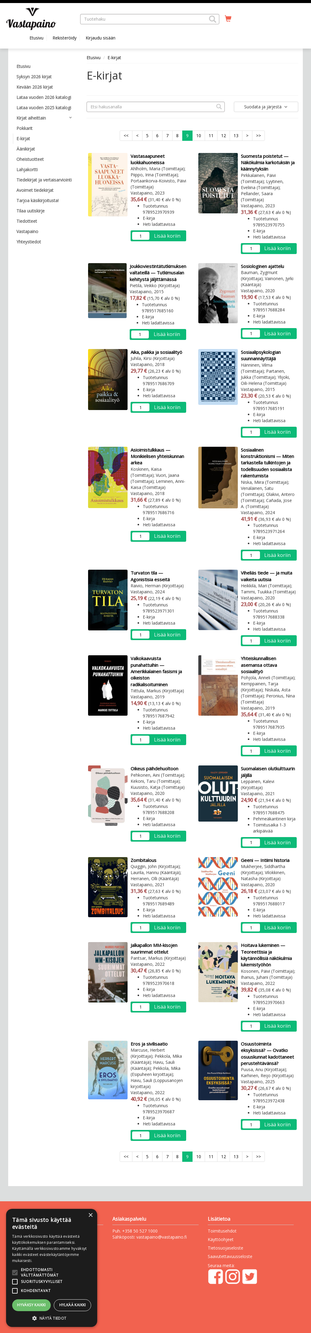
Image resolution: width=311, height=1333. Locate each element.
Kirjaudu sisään (100, 38)
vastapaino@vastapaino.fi (161, 1237)
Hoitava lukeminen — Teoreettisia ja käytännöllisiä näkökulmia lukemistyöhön (266, 955)
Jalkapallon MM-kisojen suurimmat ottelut (154, 948)
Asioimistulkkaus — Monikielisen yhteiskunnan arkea (157, 456)
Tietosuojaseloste (225, 1248)
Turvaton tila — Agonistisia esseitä (150, 576)
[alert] (51, 1268)
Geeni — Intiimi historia (265, 860)
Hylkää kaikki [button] (72, 1305)
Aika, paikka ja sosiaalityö (156, 352)
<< (126, 135)
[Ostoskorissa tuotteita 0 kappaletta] (228, 19)
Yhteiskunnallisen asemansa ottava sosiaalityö (259, 664)
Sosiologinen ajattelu (262, 266)
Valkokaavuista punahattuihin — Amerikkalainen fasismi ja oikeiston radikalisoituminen (156, 671)
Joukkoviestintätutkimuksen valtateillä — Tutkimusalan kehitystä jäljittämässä (158, 272)
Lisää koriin (167, 235)
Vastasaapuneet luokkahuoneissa (148, 159)
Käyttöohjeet (221, 1239)
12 (223, 135)
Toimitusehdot (222, 1231)
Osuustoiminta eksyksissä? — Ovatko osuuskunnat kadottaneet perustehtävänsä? (267, 1053)
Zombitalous (143, 860)
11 (211, 135)
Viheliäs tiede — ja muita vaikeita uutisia (266, 576)
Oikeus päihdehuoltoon (154, 768)
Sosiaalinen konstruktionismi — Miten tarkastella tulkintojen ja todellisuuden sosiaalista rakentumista (267, 463)
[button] (212, 19)
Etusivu (36, 38)
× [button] (90, 1215)
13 (236, 135)
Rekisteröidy (65, 38)
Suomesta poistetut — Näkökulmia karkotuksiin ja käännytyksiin (268, 162)
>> (258, 135)
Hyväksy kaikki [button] (31, 1305)
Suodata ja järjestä (266, 107)
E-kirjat (114, 57)
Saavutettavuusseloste (230, 1256)
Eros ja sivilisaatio (149, 1044)
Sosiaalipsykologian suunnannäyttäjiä (261, 355)
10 (198, 135)
